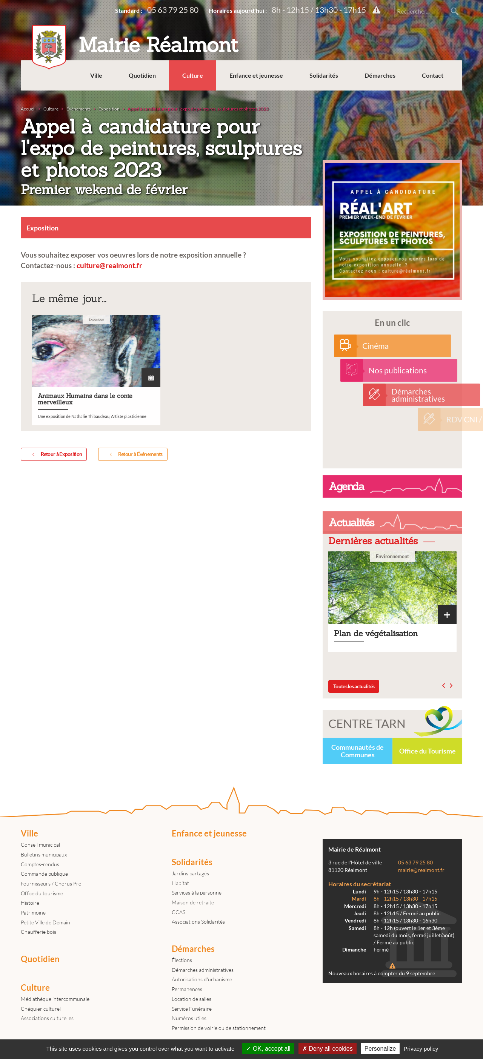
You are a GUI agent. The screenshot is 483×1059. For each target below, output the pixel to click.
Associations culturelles (47, 1018)
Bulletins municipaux (44, 854)
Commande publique (44, 873)
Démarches (380, 75)
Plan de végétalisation (392, 601)
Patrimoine (33, 912)
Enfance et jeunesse (256, 75)
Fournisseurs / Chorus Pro (51, 883)
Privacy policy (421, 1048)
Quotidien (142, 75)
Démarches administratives (203, 970)
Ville (96, 75)
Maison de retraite (193, 902)
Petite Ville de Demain (45, 922)
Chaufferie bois (38, 932)
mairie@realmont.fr (421, 870)
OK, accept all (268, 1048)
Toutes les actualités (353, 686)
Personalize (380, 1048)
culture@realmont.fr (109, 265)
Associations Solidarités (198, 921)
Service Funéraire (192, 1008)
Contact (432, 75)
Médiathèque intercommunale (55, 999)
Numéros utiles (189, 1018)
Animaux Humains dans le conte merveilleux (96, 425)
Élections (182, 960)
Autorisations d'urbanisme (202, 979)
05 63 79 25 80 (172, 9)
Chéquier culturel (41, 1008)
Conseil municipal (40, 844)
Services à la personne (197, 892)
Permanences (187, 989)
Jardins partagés (190, 873)
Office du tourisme (42, 893)
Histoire (30, 902)
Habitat (180, 883)
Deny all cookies (327, 1048)
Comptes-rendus (40, 864)
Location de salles (191, 999)
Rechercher (454, 11)
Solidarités (323, 75)
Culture (192, 75)
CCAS (178, 912)
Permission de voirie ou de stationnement (219, 1028)
